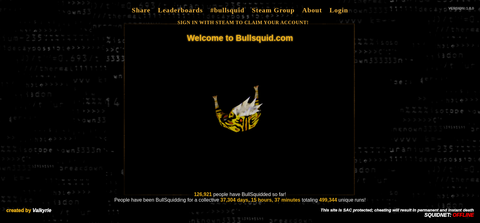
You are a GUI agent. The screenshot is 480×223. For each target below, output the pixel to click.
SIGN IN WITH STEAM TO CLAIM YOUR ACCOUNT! (243, 22)
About (312, 10)
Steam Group (273, 10)
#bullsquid (227, 10)
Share (141, 10)
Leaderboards (180, 10)
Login (338, 10)
